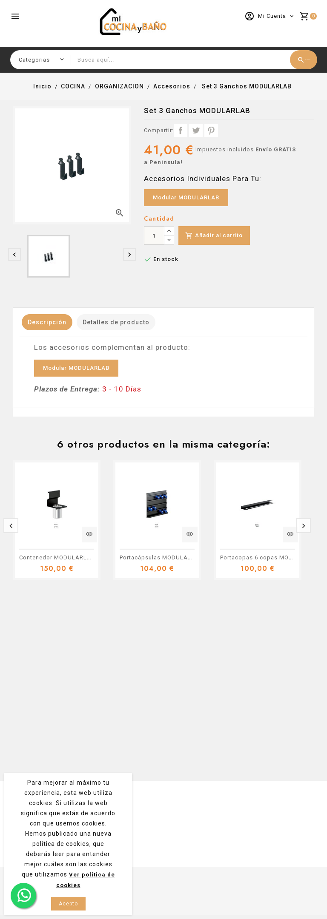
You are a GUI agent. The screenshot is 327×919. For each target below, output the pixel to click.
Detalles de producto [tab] (126, 322)
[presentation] (14, 254)
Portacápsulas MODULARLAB (161, 557)
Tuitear (196, 130)
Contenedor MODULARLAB (57, 557)
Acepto (68, 904)
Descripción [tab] (50, 322)
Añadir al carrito (215, 235)
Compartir (180, 130)
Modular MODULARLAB (186, 197)
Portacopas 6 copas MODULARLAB (270, 557)
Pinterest (211, 130)
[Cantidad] (154, 235)
